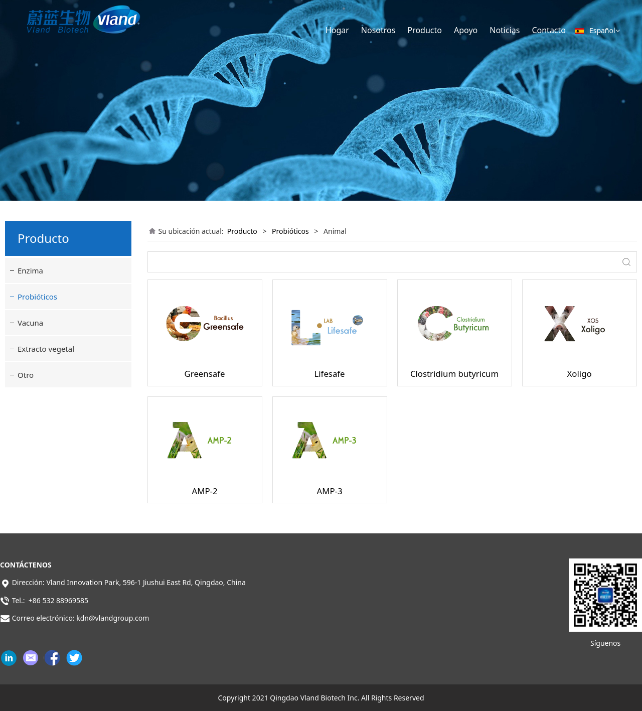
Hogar (337, 30)
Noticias (505, 30)
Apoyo (465, 30)
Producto (424, 30)
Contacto (549, 30)
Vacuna (30, 323)
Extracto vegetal (46, 349)
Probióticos (37, 297)
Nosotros (378, 30)
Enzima (30, 270)
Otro (26, 375)
